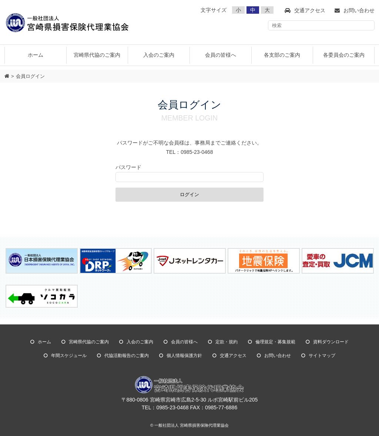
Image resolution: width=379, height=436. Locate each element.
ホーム (35, 55)
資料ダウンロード (331, 341)
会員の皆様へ (184, 341)
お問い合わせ (277, 355)
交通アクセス (233, 355)
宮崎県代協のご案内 (89, 341)
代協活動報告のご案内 (126, 355)
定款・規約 (226, 341)
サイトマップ (322, 355)
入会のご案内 (140, 341)
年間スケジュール (69, 355)
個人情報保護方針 (184, 355)
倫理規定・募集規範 (275, 341)
